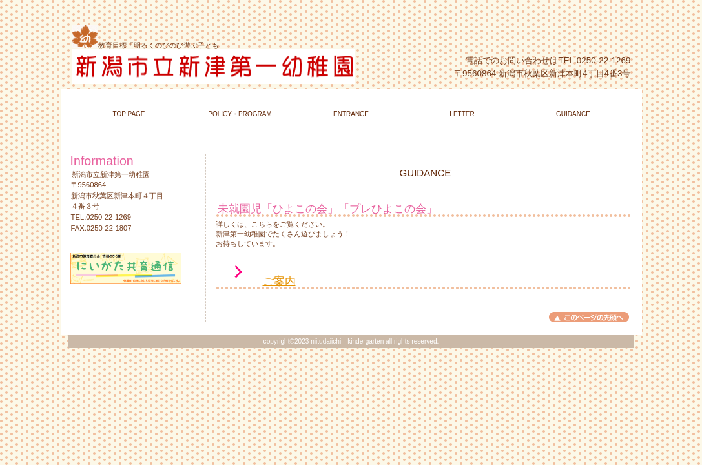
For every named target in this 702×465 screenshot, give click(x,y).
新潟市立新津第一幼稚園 (228, 66)
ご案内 (279, 281)
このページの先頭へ (589, 317)
